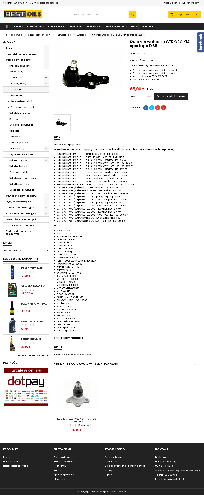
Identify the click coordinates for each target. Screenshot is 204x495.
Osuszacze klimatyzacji (22, 189)
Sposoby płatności (64, 474)
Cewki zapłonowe (19, 142)
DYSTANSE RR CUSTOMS (20, 225)
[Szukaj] (102, 14)
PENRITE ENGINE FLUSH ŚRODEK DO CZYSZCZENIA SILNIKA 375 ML (34, 339)
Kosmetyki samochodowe (44, 26)
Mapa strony (61, 479)
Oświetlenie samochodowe (22, 195)
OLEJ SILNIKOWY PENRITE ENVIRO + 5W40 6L (34, 286)
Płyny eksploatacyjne (18, 201)
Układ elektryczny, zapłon (23, 178)
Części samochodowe (83, 26)
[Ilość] (142, 96)
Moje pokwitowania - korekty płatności (126, 465)
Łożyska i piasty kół (21, 101)
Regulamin (60, 465)
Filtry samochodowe (20, 65)
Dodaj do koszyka (171, 96)
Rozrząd (14, 119)
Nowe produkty (11, 461)
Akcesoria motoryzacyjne (21, 213)
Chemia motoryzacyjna (119, 26)
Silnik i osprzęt (17, 148)
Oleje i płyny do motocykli (21, 219)
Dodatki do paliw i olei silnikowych (19, 233)
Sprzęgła (14, 130)
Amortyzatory (18, 83)
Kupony (109, 474)
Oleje (17, 26)
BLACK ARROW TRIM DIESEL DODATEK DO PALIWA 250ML (34, 303)
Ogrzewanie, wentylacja (22, 154)
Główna (9, 42)
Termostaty (15, 136)
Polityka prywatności (65, 461)
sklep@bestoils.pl (49, 2)
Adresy (108, 470)
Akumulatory (16, 71)
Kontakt (147, 26)
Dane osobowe (113, 457)
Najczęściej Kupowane (20, 259)
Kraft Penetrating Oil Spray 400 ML (34, 268)
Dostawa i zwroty (63, 457)
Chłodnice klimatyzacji (21, 124)
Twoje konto (115, 449)
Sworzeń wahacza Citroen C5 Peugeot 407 (77, 420)
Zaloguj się (176, 2)
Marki (7, 243)
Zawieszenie (16, 77)
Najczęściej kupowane (15, 465)
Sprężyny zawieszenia (23, 107)
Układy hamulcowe (20, 113)
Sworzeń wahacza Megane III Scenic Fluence (127, 420)
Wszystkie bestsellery (33, 355)
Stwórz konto (193, 2)
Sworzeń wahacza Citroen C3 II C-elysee (177, 420)
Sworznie (16, 89)
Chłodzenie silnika (19, 172)
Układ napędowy (18, 160)
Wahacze (16, 95)
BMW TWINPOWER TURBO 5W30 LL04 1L (34, 321)
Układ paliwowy (18, 166)
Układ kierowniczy (19, 184)
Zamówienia (111, 461)
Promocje (8, 457)
